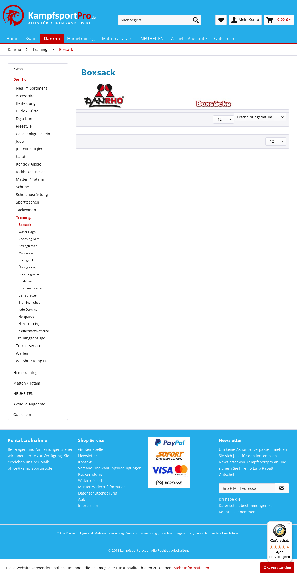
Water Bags (27, 231)
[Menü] (288, 524)
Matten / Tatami (30, 179)
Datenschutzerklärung (97, 493)
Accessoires (26, 95)
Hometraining (25, 372)
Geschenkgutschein (33, 133)
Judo (20, 141)
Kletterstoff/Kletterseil (34, 330)
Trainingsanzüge (30, 338)
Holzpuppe (26, 316)
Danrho (20, 79)
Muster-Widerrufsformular (101, 486)
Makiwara (26, 253)
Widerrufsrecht (91, 480)
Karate (21, 156)
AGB (81, 499)
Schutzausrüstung (32, 194)
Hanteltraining (29, 323)
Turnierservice (28, 345)
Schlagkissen (28, 246)
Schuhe (22, 186)
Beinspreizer (28, 295)
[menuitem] (159, 20)
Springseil (26, 260)
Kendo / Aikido (28, 164)
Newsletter (87, 455)
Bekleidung (26, 103)
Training (23, 217)
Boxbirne (25, 281)
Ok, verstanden (277, 567)
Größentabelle (90, 449)
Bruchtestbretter (31, 288)
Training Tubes (29, 302)
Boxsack (25, 224)
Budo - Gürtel (27, 110)
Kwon (18, 68)
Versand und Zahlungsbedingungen (109, 467)
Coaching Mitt (29, 239)
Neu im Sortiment (31, 88)
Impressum (88, 505)
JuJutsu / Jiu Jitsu (30, 148)
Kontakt (85, 461)
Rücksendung (90, 474)
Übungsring (27, 267)
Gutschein (22, 414)
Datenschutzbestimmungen (243, 505)
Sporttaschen (27, 202)
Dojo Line (24, 118)
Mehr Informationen (191, 567)
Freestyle (24, 126)
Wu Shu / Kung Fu (31, 360)
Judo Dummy (28, 309)
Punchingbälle (29, 274)
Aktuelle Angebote (29, 404)
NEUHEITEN (23, 393)
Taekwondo (26, 209)
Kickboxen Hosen (31, 171)
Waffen (22, 353)
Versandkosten (137, 533)
